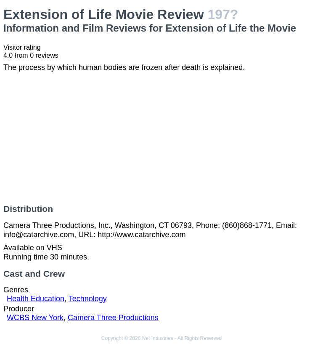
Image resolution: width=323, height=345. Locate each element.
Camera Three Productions (113, 317)
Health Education (35, 298)
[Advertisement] (161, 138)
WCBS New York (35, 317)
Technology (88, 298)
